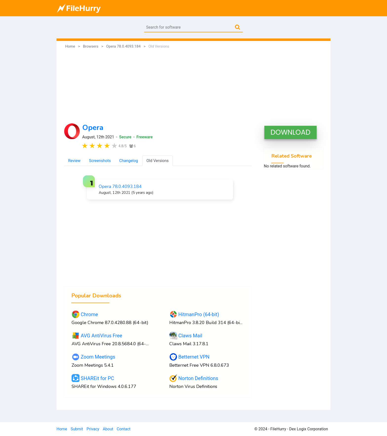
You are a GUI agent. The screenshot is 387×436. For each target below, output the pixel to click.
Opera (92, 128)
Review (74, 160)
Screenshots (100, 160)
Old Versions (157, 160)
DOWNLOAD (290, 132)
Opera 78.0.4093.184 (120, 186)
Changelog (128, 160)
